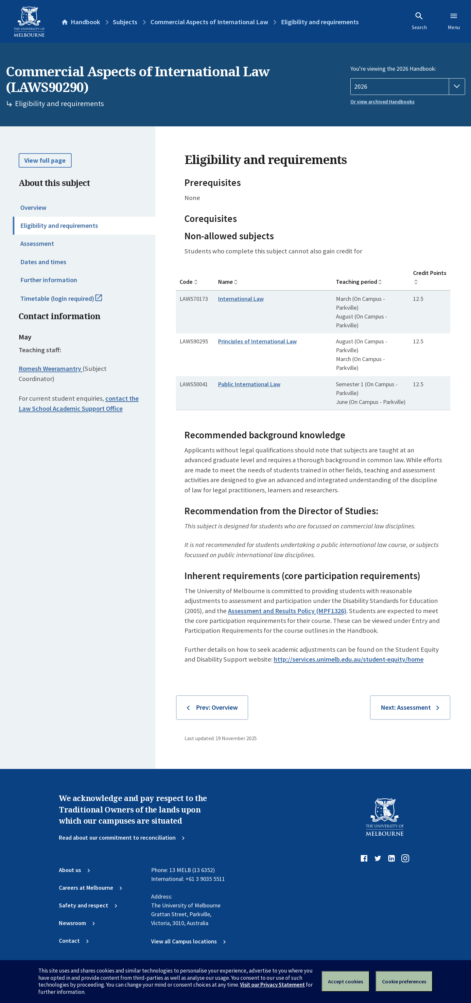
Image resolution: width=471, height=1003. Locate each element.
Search (419, 20)
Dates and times (43, 262)
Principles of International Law (257, 341)
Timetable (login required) (69, 301)
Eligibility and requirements (59, 225)
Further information (48, 280)
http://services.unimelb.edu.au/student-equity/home (349, 659)
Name (225, 281)
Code (186, 281)
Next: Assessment (406, 707)
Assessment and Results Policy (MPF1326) (287, 611)
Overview (33, 207)
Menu (454, 20)
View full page (45, 160)
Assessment (37, 243)
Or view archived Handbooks (382, 102)
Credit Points (429, 273)
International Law (241, 298)
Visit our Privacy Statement (272, 984)
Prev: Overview (217, 707)
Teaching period (356, 281)
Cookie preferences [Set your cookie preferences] (404, 981)
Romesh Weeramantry (50, 368)
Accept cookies (345, 981)
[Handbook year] (408, 87)
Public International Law (249, 384)
